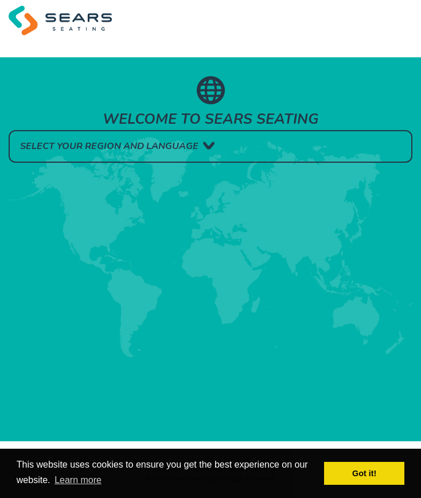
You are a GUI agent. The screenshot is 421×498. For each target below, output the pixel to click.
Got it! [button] (364, 473)
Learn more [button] (78, 480)
